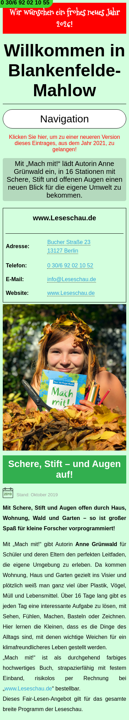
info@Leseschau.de (71, 279)
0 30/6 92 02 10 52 (70, 265)
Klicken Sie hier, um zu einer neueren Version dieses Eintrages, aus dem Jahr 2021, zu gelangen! (64, 143)
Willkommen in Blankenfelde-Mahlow (64, 70)
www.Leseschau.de (71, 293)
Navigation (64, 118)
